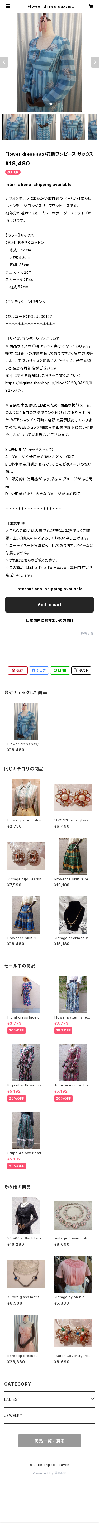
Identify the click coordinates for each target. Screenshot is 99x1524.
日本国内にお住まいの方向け (49, 620)
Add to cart (49, 604)
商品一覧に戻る (49, 1441)
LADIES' (11, 1399)
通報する (87, 634)
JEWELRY (13, 1415)
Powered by (50, 1473)
